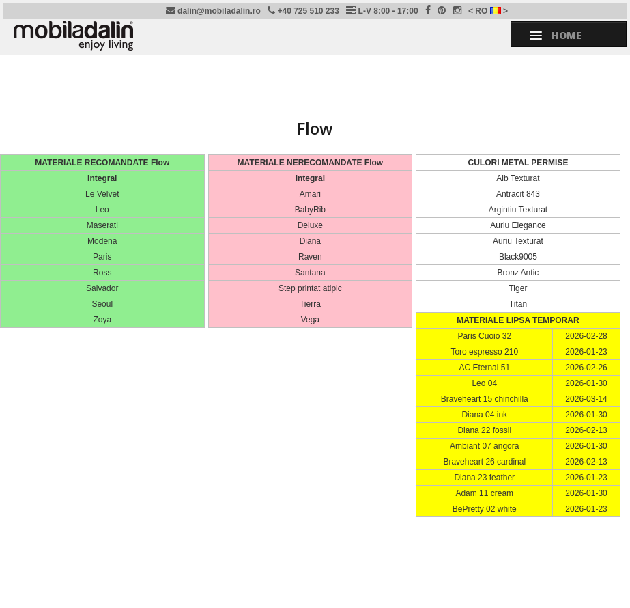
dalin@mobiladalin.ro (213, 10)
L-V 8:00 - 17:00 (382, 10)
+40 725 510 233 (303, 10)
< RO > (488, 11)
